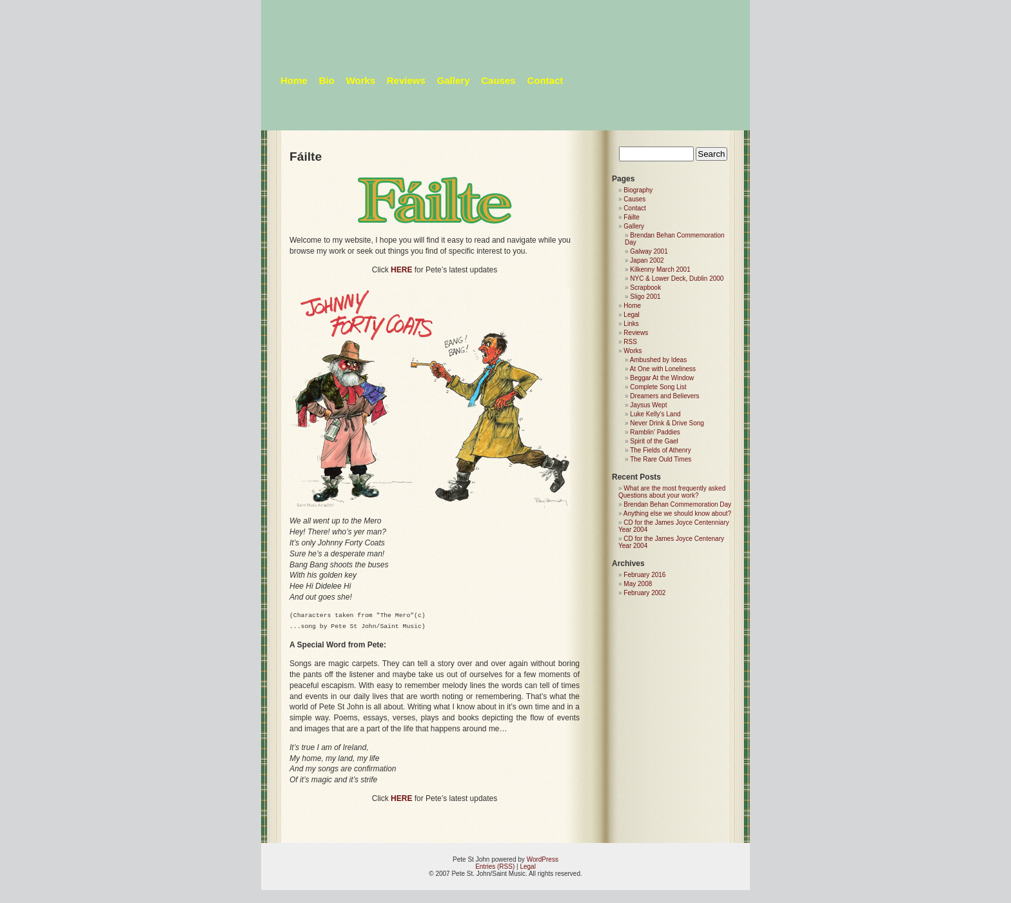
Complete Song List (658, 387)
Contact (545, 80)
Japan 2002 (646, 260)
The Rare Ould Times (660, 459)
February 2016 (644, 574)
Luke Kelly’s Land (655, 414)
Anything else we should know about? (677, 513)
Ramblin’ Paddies (655, 432)
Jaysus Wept (648, 405)
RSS (630, 341)
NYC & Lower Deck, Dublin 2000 (676, 278)
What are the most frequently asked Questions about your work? (671, 492)
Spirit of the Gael (654, 441)
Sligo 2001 (645, 296)
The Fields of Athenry (660, 450)
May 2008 (637, 583)
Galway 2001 (648, 251)
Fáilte (631, 217)
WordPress (542, 859)
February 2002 (644, 592)
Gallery (453, 80)
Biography (638, 190)
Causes (498, 80)
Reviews (406, 80)
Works (360, 80)
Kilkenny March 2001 (660, 269)
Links (630, 323)
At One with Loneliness (663, 368)
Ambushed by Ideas (658, 359)
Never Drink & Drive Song (666, 423)
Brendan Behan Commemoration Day (677, 504)
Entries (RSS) (495, 866)
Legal (631, 314)
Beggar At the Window (662, 377)
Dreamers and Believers (664, 396)
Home (294, 80)
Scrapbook (645, 287)
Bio (326, 80)
